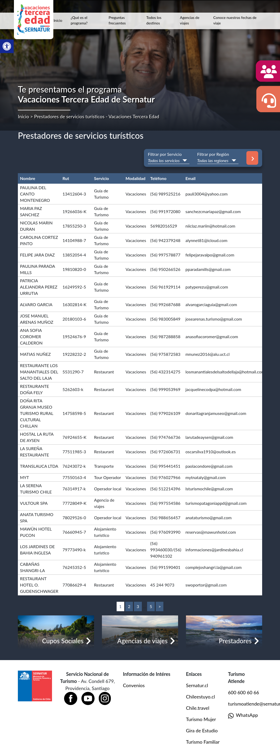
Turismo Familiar (203, 742)
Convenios (134, 685)
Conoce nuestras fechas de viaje (235, 20)
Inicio (58, 20)
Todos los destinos (153, 20)
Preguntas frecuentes (117, 20)
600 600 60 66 (243, 692)
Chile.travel (197, 708)
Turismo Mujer (201, 719)
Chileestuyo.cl (200, 697)
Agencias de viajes (189, 20)
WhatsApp (243, 715)
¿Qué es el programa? (79, 20)
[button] (7, 46)
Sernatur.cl (197, 685)
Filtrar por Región (213, 154)
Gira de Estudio (202, 730)
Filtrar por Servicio (165, 154)
